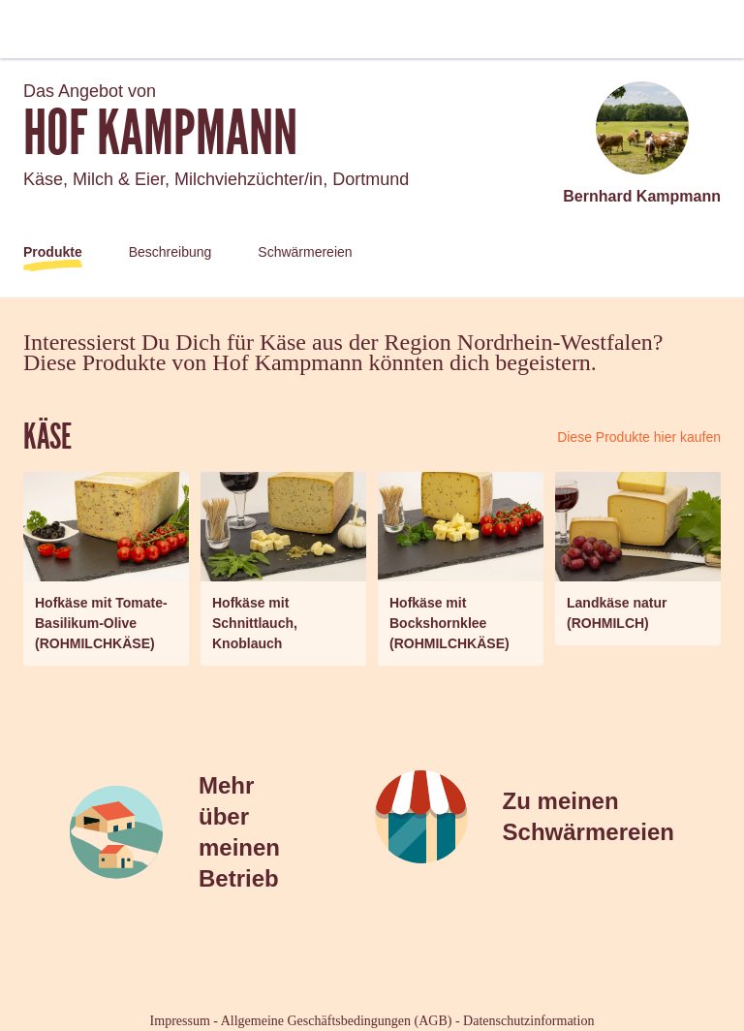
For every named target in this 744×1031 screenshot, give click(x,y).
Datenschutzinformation (528, 1021)
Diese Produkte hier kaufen (639, 437)
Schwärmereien (305, 252)
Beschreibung (170, 252)
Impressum (180, 1021)
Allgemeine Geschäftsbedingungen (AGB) (336, 1021)
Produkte (52, 252)
